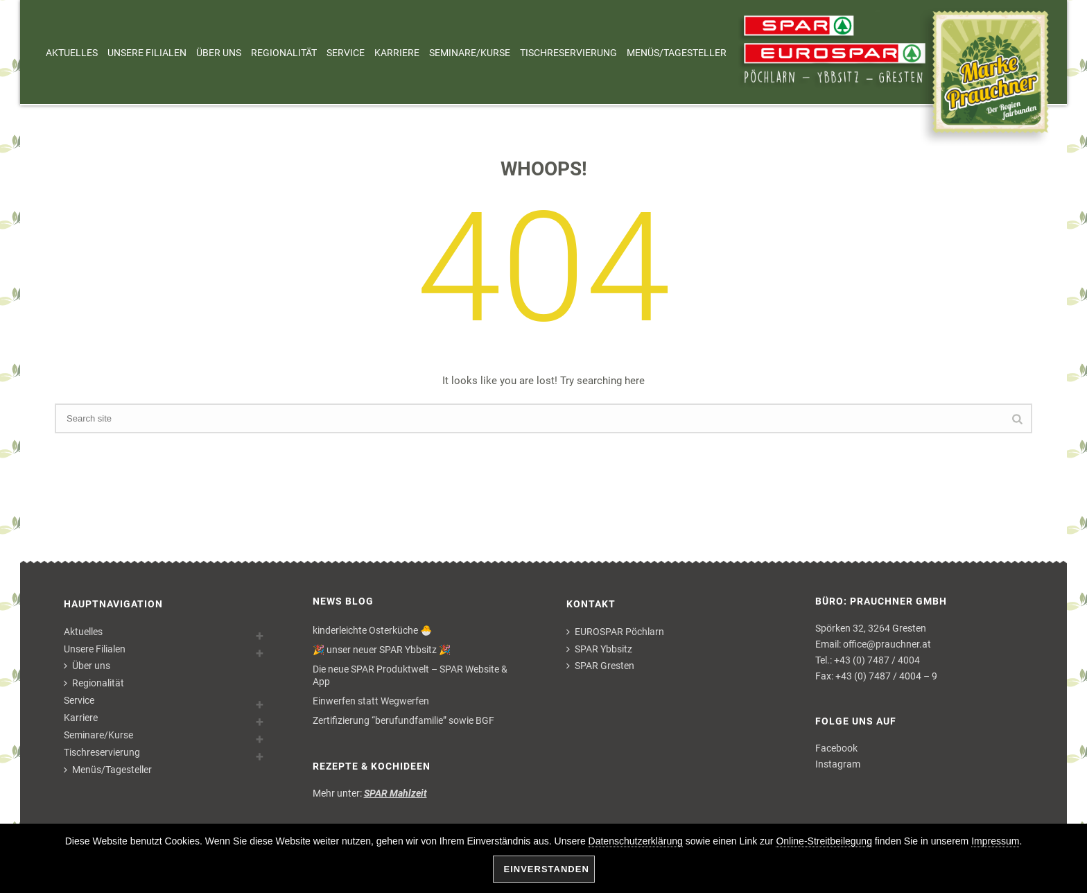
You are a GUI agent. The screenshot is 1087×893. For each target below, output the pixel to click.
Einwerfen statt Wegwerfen (371, 700)
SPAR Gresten (600, 665)
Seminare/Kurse (469, 52)
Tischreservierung (568, 52)
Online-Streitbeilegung (824, 841)
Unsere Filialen (146, 52)
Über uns (218, 52)
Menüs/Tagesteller (677, 52)
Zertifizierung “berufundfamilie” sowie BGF (403, 720)
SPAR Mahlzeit (395, 793)
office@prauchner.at (887, 644)
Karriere (396, 52)
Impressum (995, 841)
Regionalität (284, 52)
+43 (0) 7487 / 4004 (877, 660)
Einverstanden (546, 869)
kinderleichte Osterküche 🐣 (372, 630)
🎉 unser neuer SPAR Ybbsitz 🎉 (382, 649)
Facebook (836, 748)
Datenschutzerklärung (636, 841)
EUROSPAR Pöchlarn (615, 631)
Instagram (837, 764)
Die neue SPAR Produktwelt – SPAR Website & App (410, 675)
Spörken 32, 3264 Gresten (870, 628)
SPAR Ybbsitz (599, 648)
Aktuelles (72, 52)
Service (346, 52)
